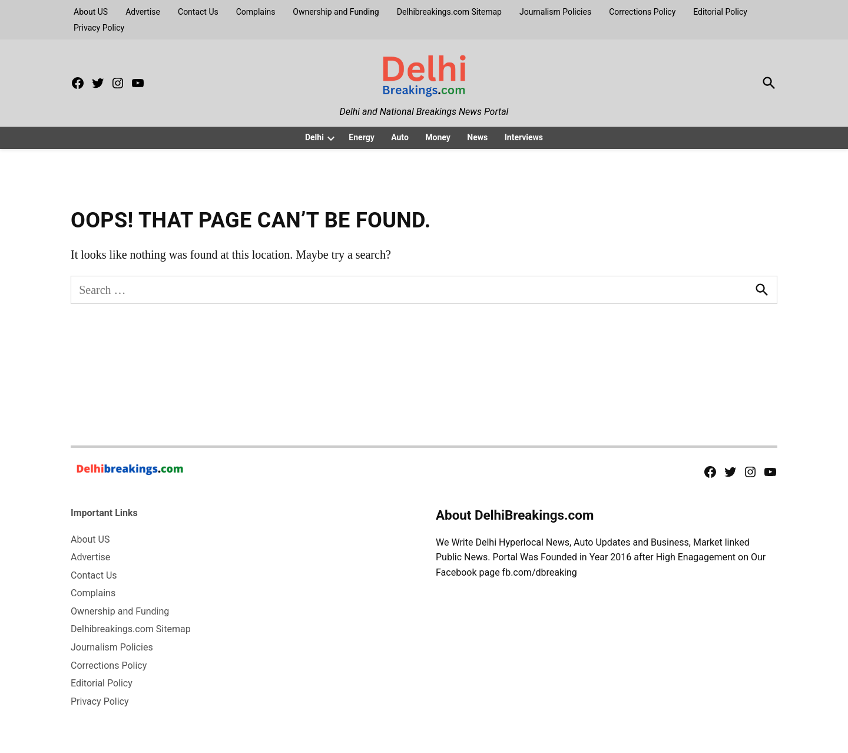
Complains (256, 11)
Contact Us (198, 11)
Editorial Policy (720, 11)
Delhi (314, 137)
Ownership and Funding (336, 11)
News (477, 137)
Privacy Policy (99, 27)
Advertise (142, 11)
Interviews (524, 137)
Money (437, 137)
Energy (361, 137)
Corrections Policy (642, 11)
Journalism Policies (555, 11)
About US (91, 11)
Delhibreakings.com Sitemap (449, 11)
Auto (400, 137)
